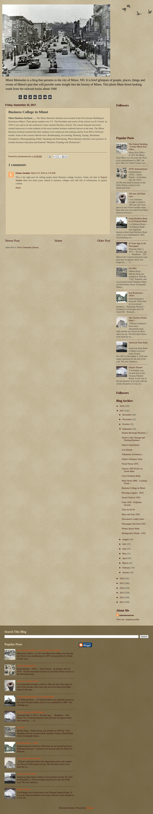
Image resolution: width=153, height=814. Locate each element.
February (126, 567)
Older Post (103, 240)
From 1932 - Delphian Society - (131, 503)
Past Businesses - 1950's (27, 743)
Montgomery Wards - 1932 (134, 533)
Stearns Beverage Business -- (135, 433)
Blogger (90, 808)
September (127, 429)
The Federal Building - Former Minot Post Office (138, 147)
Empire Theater (135, 367)
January (126, 572)
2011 (122, 602)
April (125, 558)
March (125, 563)
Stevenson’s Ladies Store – (134, 519)
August (125, 539)
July (124, 544)
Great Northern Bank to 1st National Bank (138, 219)
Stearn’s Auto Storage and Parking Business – (133, 438)
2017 (122, 410)
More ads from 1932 (131, 514)
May (124, 553)
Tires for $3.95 (128, 509)
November (127, 419)
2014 (122, 588)
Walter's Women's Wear (132, 459)
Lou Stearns (127, 450)
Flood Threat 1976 (130, 464)
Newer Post (12, 240)
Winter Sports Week (131, 528)
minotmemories (126, 615)
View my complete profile (127, 619)
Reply (18, 187)
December (127, 415)
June (124, 549)
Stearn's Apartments (131, 445)
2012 (122, 597)
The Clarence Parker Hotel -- (30, 758)
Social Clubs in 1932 (131, 497)
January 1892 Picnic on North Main (132, 469)
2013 (122, 592)
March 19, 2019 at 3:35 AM (43, 173)
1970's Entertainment (138, 169)
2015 (122, 583)
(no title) (132, 268)
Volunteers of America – (132, 454)
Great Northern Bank (131, 476)
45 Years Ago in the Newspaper (137, 244)
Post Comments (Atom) (27, 247)
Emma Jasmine (23, 173)
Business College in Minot (133, 488)
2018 (122, 406)
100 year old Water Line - (28, 681)
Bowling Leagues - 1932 (133, 493)
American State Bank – (27, 774)
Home (58, 240)
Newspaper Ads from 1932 (134, 524)
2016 (122, 578)
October (126, 424)
